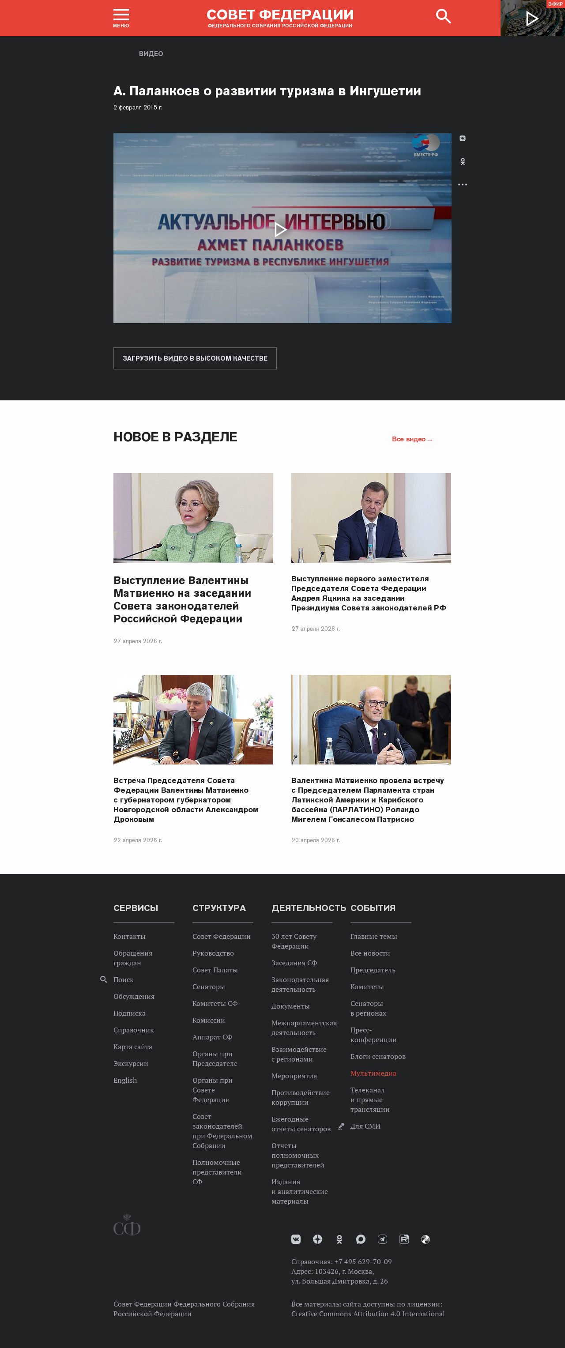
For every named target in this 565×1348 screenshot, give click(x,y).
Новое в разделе (175, 437)
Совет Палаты (215, 969)
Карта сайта (132, 1046)
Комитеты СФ (215, 1003)
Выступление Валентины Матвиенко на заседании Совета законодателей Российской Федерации (182, 599)
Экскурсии (130, 1063)
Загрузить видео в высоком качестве (195, 358)
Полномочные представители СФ (217, 1172)
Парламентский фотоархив (425, 1239)
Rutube (404, 1239)
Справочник (133, 1029)
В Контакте (462, 138)
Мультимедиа (373, 1073)
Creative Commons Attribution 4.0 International (368, 1313)
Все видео (409, 439)
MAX (360, 1239)
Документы (290, 1006)
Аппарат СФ (212, 1036)
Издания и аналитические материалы (299, 1191)
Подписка (129, 1013)
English (125, 1080)
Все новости (370, 953)
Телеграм (382, 1239)
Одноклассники (463, 161)
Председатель (373, 969)
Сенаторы (208, 986)
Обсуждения (133, 996)
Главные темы (373, 936)
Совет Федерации (221, 936)
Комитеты (367, 986)
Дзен (317, 1239)
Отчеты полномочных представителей (297, 1155)
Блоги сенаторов (378, 1056)
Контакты (129, 936)
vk (296, 1239)
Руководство (213, 953)
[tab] (463, 168)
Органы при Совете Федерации (212, 1090)
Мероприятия (294, 1075)
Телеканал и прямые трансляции (370, 1099)
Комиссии (208, 1020)
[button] (121, 18)
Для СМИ (365, 1126)
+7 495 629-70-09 (363, 1261)
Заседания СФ (294, 962)
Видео (151, 54)
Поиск (123, 979)
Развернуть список (462, 184)
